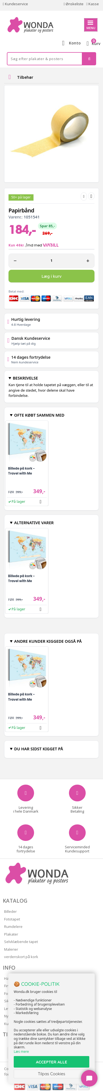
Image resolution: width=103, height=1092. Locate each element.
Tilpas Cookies (51, 1073)
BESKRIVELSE (25, 378)
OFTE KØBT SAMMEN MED (39, 415)
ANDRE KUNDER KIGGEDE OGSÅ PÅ (48, 641)
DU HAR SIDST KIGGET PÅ (38, 748)
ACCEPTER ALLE (51, 1062)
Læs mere (21, 1051)
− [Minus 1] (15, 260)
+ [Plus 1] (87, 260)
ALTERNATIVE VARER (34, 522)
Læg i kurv (51, 276)
